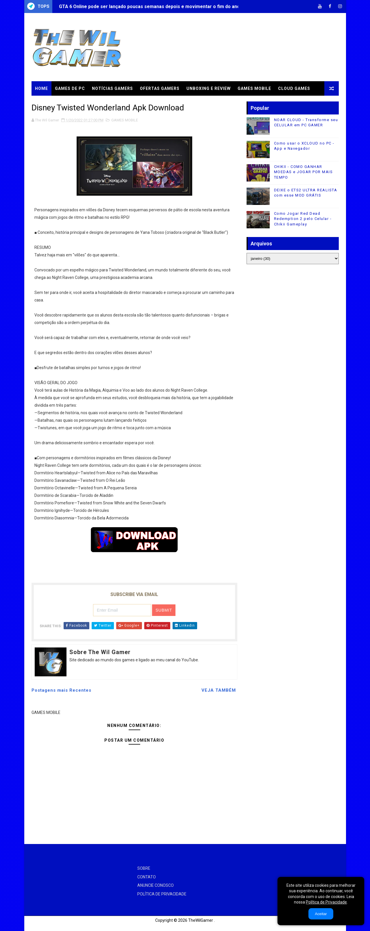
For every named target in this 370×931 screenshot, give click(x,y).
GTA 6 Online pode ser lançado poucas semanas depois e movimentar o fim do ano (149, 6)
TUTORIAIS (47, 103)
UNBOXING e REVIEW (208, 88)
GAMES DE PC (70, 88)
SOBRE (143, 868)
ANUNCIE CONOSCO (155, 885)
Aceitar (321, 914)
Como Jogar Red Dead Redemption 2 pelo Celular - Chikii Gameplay (303, 218)
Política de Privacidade (326, 902)
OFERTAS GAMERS (160, 88)
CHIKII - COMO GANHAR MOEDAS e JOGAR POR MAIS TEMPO (303, 171)
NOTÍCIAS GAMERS (112, 88)
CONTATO (146, 877)
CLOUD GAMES (294, 88)
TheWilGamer (200, 920)
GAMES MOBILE (254, 88)
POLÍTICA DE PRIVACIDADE (161, 894)
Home (41, 88)
